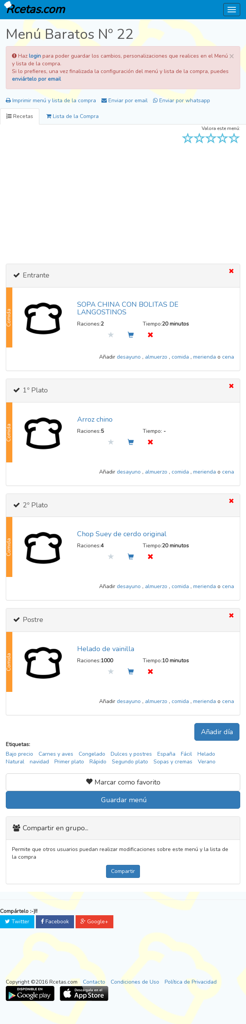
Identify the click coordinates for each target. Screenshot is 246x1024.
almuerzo (157, 357)
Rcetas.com (33, 8)
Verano (207, 761)
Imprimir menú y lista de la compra (51, 100)
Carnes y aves (56, 754)
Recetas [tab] (19, 116)
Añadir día (217, 731)
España (166, 754)
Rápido (97, 761)
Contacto (94, 982)
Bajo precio (19, 754)
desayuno (129, 357)
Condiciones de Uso (135, 982)
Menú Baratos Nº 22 (69, 34)
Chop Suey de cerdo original (122, 534)
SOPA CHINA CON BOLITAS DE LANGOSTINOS (128, 308)
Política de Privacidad (191, 982)
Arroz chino (95, 419)
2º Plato (34, 505)
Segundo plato (130, 761)
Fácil (186, 754)
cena (228, 357)
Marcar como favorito (123, 782)
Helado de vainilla (105, 648)
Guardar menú (123, 800)
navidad (39, 761)
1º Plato (34, 390)
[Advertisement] (123, 202)
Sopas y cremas (172, 761)
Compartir (123, 871)
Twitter (17, 921)
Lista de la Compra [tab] (72, 116)
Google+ (94, 921)
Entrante (35, 275)
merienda (205, 357)
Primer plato (69, 761)
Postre (32, 619)
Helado (206, 754)
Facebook (55, 921)
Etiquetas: (18, 744)
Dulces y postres (131, 754)
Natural (15, 761)
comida (181, 357)
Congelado (92, 754)
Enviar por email (124, 100)
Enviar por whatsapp (181, 100)
